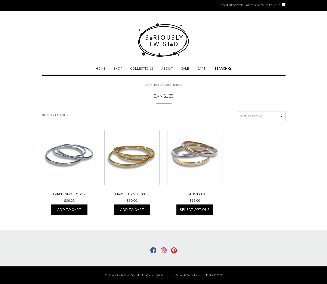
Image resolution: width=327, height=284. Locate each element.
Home (100, 68)
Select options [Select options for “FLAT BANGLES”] (195, 210)
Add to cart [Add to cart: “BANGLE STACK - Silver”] (69, 210)
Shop (118, 68)
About (167, 68)
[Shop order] (261, 116)
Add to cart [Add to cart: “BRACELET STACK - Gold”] (132, 210)
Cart (201, 68)
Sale (185, 68)
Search (223, 68)
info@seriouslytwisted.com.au (158, 275)
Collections (141, 68)
